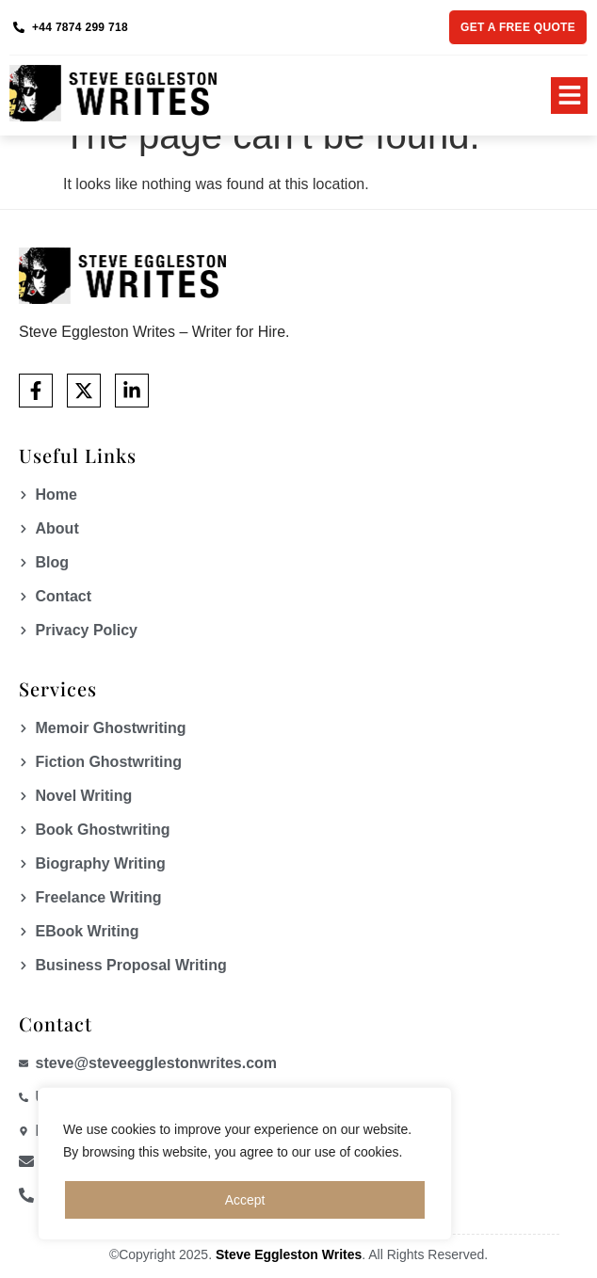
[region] (245, 1164)
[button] (569, 95)
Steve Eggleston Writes (289, 1254)
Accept (245, 1199)
